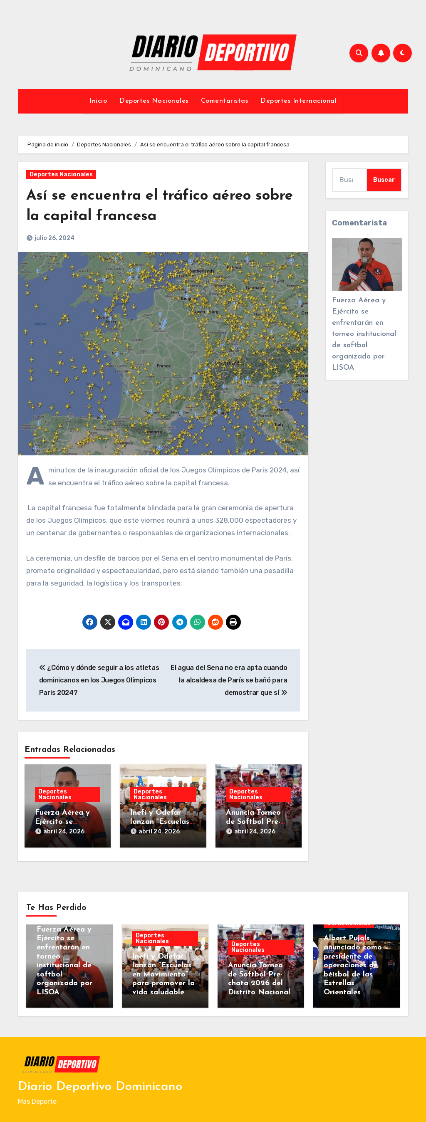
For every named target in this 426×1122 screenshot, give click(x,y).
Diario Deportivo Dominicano (100, 1082)
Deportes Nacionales (153, 101)
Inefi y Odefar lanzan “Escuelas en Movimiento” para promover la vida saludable (163, 970)
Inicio (98, 101)
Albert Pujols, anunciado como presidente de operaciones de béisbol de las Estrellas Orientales (353, 961)
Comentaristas (224, 101)
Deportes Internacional (298, 101)
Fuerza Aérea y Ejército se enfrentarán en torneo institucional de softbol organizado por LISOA (364, 334)
